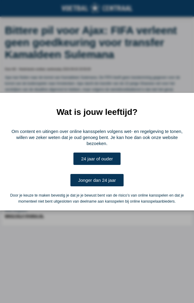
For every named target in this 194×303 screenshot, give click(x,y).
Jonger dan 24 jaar (97, 180)
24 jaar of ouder (97, 158)
